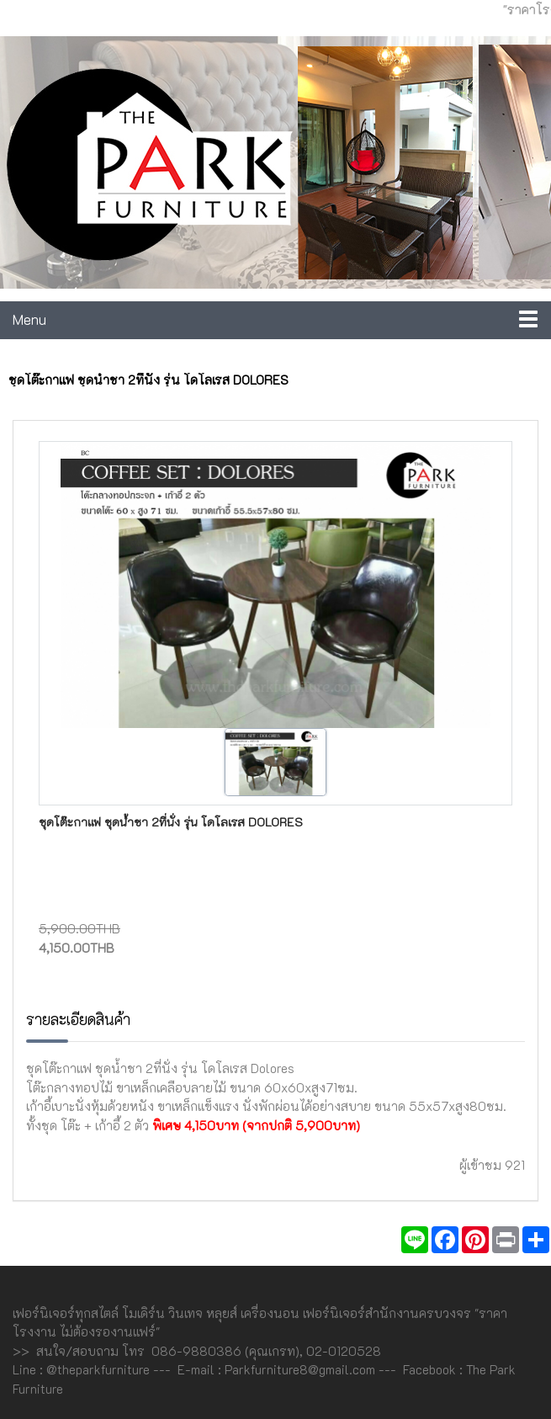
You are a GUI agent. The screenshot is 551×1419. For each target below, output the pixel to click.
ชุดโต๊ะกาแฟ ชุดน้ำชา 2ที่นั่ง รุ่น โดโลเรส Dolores (171, 822)
